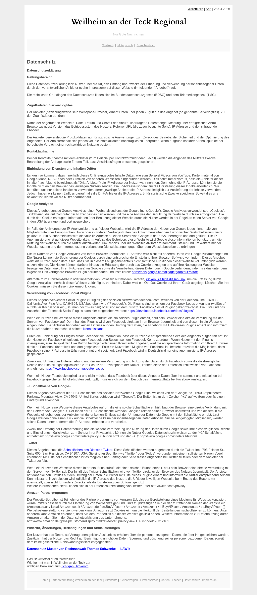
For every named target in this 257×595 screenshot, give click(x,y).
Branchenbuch (146, 45)
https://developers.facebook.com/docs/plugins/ (161, 311)
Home (44, 580)
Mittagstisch (125, 45)
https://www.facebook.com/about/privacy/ (74, 368)
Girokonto (111, 580)
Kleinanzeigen (129, 580)
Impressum (209, 580)
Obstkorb (107, 45)
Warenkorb (195, 9)
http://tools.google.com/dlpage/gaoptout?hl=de (165, 272)
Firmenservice (149, 580)
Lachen (176, 580)
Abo (208, 9)
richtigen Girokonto (74, 566)
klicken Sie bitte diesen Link (166, 279)
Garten (165, 580)
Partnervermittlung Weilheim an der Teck (77, 580)
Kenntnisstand (93, 329)
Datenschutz (192, 580)
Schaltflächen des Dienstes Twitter (87, 450)
